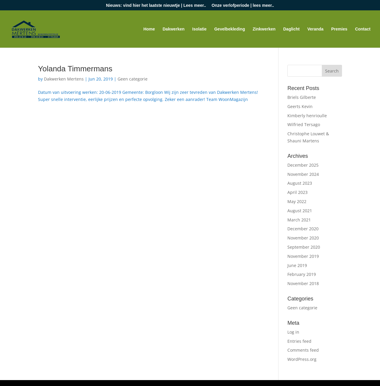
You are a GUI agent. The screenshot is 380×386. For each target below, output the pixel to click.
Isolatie (199, 29)
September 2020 (303, 247)
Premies (339, 29)
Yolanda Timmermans (75, 68)
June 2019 (297, 265)
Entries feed (299, 341)
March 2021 (299, 220)
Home (149, 29)
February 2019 (301, 274)
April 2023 (297, 192)
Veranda (315, 29)
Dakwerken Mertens (64, 79)
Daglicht (291, 29)
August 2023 (299, 183)
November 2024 (303, 174)
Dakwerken (174, 29)
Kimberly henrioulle (307, 115)
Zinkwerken (264, 29)
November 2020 (303, 238)
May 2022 (296, 201)
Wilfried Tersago (303, 124)
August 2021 (299, 210)
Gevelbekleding (229, 29)
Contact (362, 29)
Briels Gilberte (301, 97)
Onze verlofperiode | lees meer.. (243, 5)
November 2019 (303, 256)
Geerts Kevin (300, 106)
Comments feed (303, 350)
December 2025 (303, 165)
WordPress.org (301, 359)
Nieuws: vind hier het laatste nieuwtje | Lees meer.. (156, 5)
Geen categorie (133, 79)
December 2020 (303, 228)
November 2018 (303, 283)
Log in (293, 332)
